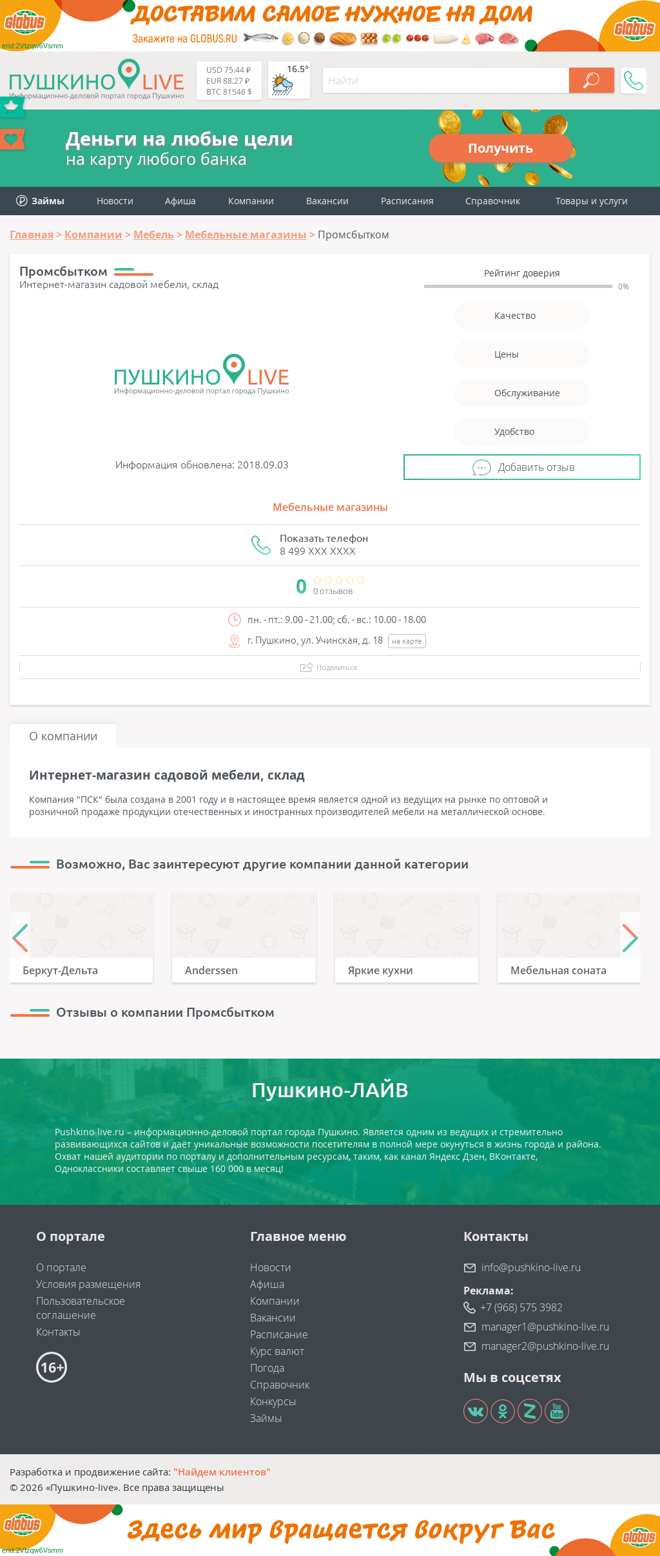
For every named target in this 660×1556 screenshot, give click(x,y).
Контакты (58, 1332)
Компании (251, 201)
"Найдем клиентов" (222, 1471)
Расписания (407, 201)
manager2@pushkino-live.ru (545, 1346)
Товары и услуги (592, 201)
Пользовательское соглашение (80, 1308)
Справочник (492, 201)
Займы (266, 1418)
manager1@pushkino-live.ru (545, 1327)
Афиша (180, 201)
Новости (115, 201)
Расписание (279, 1334)
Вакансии (327, 201)
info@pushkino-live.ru (531, 1267)
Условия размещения (88, 1284)
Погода (267, 1368)
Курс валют (277, 1351)
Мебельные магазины (330, 507)
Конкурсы (273, 1401)
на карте (407, 641)
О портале (61, 1267)
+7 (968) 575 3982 (521, 1307)
